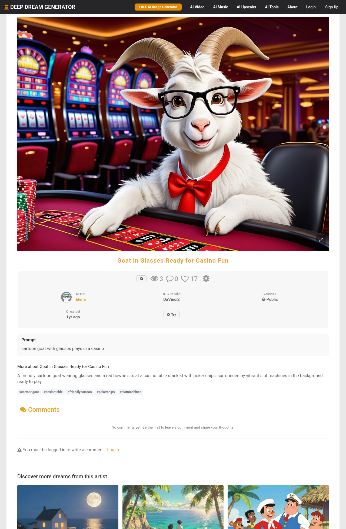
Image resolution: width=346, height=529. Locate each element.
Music (220, 7)
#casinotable (53, 392)
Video (197, 7)
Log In (113, 449)
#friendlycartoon (80, 392)
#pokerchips (106, 392)
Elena (81, 299)
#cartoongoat (29, 392)
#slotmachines (130, 392)
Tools (272, 7)
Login (311, 7)
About (292, 7)
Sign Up (331, 7)
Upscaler (246, 7)
